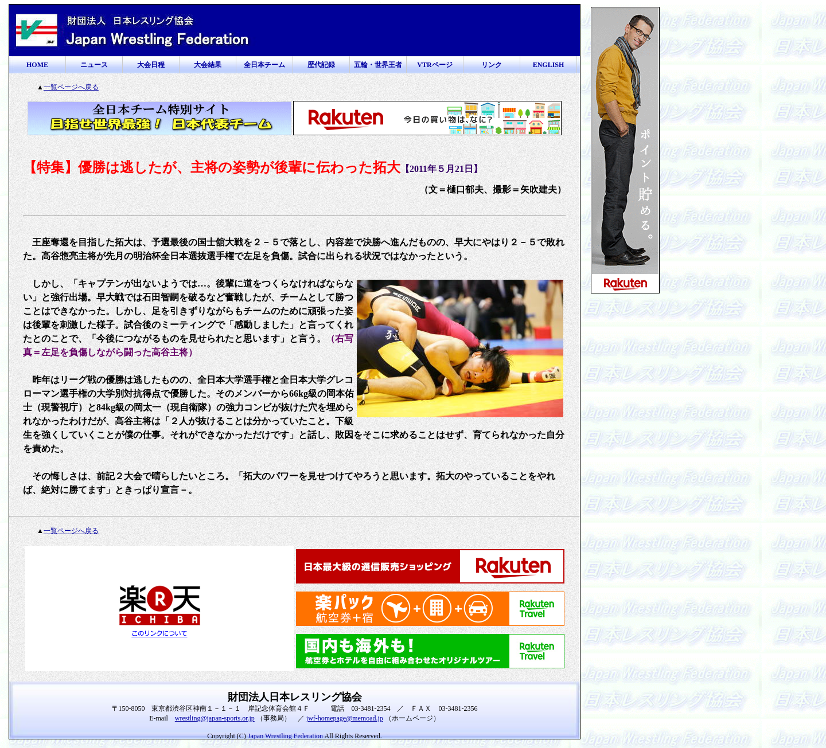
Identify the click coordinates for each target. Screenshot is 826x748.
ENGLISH (548, 65)
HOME (37, 65)
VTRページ (434, 65)
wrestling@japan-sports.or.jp (215, 718)
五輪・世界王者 (378, 65)
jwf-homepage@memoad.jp (344, 718)
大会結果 (207, 65)
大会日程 (151, 65)
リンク (491, 65)
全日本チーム (264, 65)
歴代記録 (321, 65)
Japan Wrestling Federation (285, 736)
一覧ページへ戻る (71, 87)
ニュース (94, 65)
